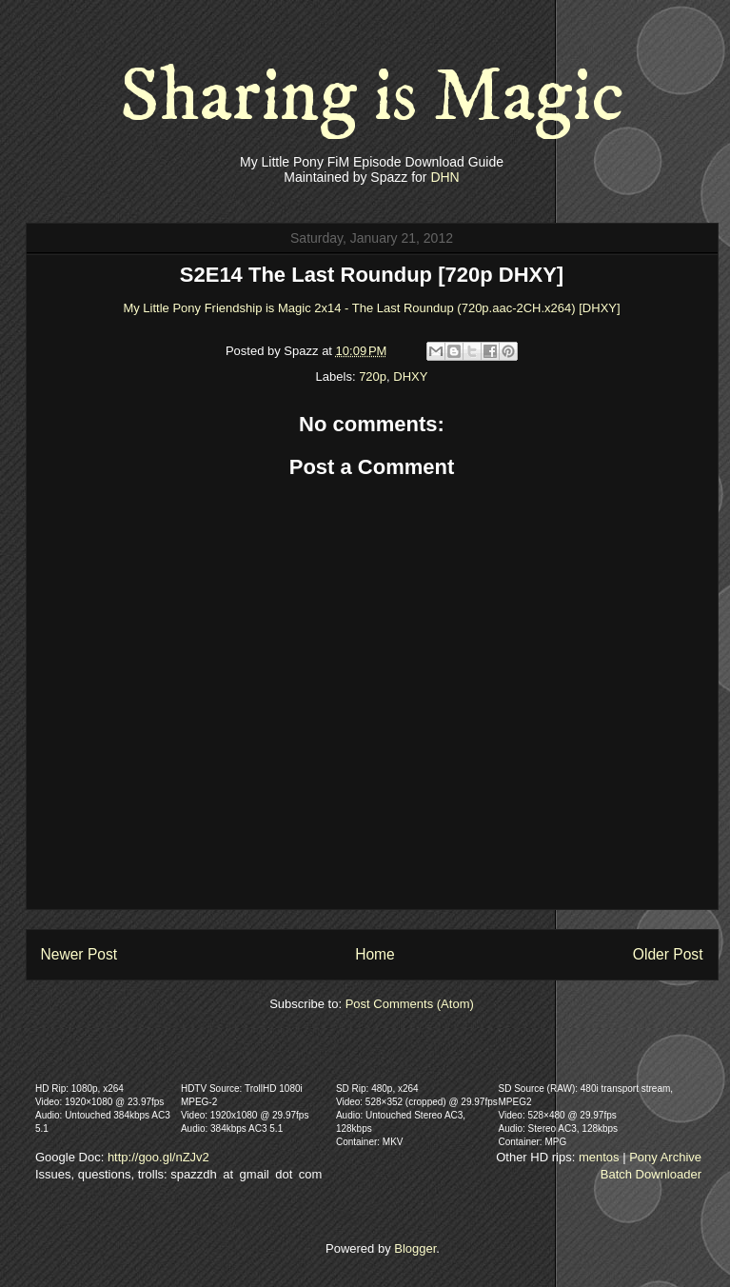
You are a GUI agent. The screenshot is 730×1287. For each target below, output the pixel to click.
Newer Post (79, 954)
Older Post (668, 954)
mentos (599, 1157)
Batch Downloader (651, 1174)
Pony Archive (665, 1157)
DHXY (410, 376)
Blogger (415, 1248)
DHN (444, 177)
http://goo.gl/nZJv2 (158, 1157)
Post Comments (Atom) (409, 1004)
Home (375, 954)
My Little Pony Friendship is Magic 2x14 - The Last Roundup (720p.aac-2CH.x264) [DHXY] (371, 308)
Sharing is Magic (372, 97)
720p (372, 376)
